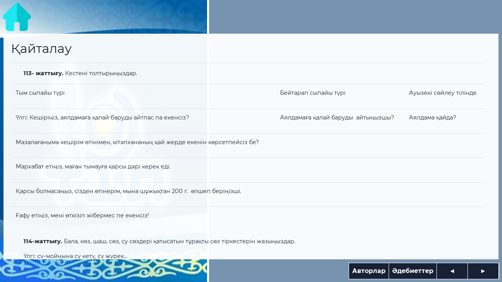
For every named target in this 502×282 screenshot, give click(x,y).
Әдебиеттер (412, 271)
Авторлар (369, 271)
